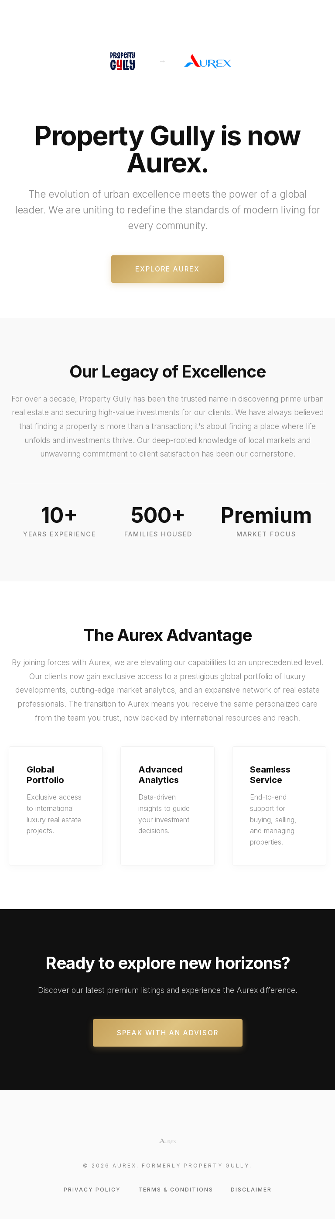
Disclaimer (251, 1189)
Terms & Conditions (175, 1189)
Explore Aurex (167, 269)
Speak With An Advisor (168, 1033)
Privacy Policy (92, 1189)
